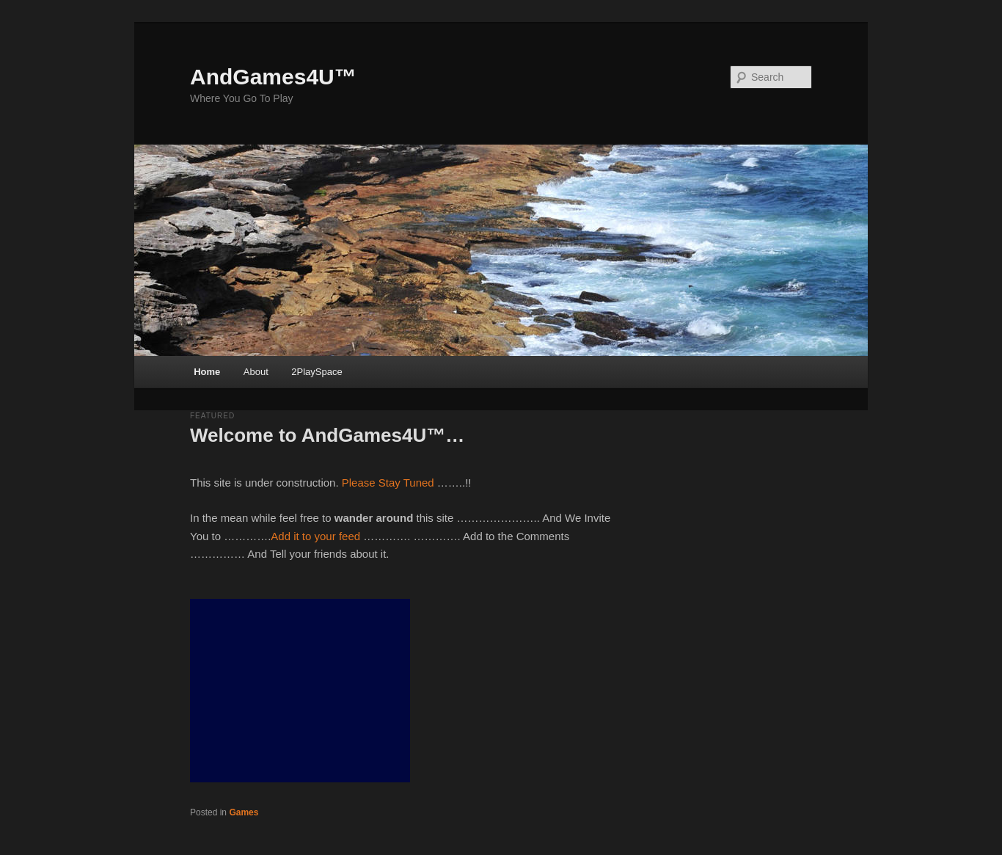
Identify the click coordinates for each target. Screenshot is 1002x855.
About (256, 371)
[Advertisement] (300, 690)
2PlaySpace (316, 371)
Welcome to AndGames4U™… (327, 435)
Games (243, 812)
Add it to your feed (315, 536)
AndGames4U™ (273, 77)
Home (207, 371)
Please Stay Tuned (388, 482)
